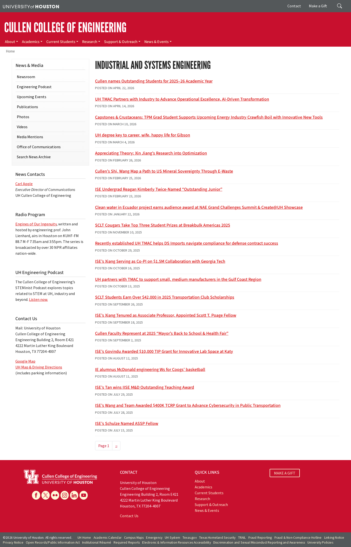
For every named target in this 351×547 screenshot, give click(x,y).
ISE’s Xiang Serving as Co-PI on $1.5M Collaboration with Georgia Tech (160, 261)
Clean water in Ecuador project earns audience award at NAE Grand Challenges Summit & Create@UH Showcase (199, 207)
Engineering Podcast (34, 86)
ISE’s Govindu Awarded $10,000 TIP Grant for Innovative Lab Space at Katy (164, 351)
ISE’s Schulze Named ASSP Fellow (126, 424)
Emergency (154, 538)
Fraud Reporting (260, 538)
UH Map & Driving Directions (38, 367)
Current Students (60, 41)
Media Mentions (30, 136)
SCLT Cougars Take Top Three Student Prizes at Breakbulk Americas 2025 (162, 225)
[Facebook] (36, 495)
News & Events (156, 41)
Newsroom (26, 76)
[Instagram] (64, 495)
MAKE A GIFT (284, 473)
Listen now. (38, 299)
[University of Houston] (31, 6)
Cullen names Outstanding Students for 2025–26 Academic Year (154, 81)
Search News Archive (34, 156)
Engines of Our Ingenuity (36, 223)
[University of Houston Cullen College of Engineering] (60, 476)
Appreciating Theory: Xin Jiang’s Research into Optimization (151, 153)
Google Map (25, 361)
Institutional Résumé (96, 542)
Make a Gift (318, 5)
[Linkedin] (74, 495)
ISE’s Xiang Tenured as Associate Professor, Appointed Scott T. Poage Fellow (165, 315)
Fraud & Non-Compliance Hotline (298, 538)
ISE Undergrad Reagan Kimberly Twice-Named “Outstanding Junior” (158, 189)
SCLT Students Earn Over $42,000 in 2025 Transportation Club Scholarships (164, 297)
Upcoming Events (31, 96)
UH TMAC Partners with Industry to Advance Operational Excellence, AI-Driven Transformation (182, 99)
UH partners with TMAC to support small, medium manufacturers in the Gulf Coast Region (178, 279)
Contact (294, 5)
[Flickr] (55, 495)
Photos (23, 116)
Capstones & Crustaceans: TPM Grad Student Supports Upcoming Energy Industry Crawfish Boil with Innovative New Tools (209, 117)
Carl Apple (24, 183)
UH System (172, 538)
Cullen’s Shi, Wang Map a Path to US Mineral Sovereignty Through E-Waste (164, 171)
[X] (45, 495)
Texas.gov (190, 538)
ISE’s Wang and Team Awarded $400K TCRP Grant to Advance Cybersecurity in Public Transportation (188, 405)
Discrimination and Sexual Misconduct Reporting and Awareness (259, 542)
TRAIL (242, 538)
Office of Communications (39, 146)
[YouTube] (83, 495)
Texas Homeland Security (217, 538)
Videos (22, 126)
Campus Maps (134, 538)
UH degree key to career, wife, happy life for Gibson (142, 135)
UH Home (84, 538)
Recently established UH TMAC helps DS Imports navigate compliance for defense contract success (186, 243)
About (10, 41)
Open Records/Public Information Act (53, 542)
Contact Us (129, 515)
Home (10, 51)
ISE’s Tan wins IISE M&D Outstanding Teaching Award (144, 387)
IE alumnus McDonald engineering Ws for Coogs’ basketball (150, 370)
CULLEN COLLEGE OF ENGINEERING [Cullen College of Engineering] (65, 27)
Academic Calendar (108, 538)
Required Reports (127, 542)
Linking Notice (334, 538)
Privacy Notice (13, 542)
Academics (30, 41)
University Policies (320, 542)
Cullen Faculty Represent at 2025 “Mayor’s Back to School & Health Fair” (161, 333)
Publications (27, 106)
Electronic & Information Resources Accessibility (176, 542)
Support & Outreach (120, 41)
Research (89, 41)
